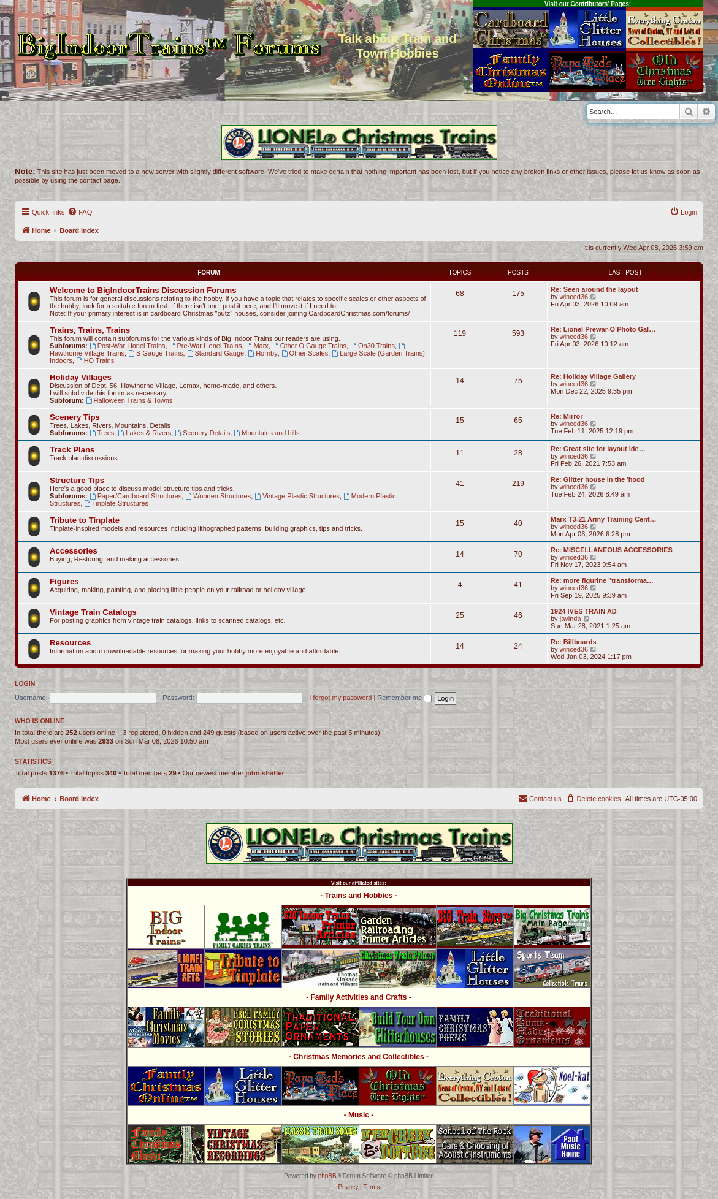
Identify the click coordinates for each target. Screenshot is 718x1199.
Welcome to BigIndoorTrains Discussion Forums (143, 290)
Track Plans (72, 449)
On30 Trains (372, 345)
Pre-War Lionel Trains (205, 345)
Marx (257, 345)
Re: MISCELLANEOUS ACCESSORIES (612, 550)
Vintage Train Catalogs (93, 612)
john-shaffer (265, 773)
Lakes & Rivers (144, 432)
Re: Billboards (574, 641)
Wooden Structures (218, 496)
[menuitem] (79, 212)
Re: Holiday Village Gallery (593, 376)
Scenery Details (202, 432)
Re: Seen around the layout (594, 289)
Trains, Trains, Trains (90, 330)
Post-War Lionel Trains (128, 345)
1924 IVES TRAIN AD (584, 611)
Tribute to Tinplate (85, 520)
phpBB (327, 1176)
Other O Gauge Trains (309, 345)
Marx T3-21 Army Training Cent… (604, 519)
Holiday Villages (81, 377)
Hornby (262, 353)
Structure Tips (77, 480)
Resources (70, 642)
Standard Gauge (216, 353)
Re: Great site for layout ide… (598, 448)
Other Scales (304, 353)
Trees (102, 432)
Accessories (73, 550)
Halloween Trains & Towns (129, 400)
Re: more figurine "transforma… (602, 580)
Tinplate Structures (116, 503)
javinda (570, 618)
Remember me (404, 697)
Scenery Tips (75, 417)
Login (25, 683)
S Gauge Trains (155, 353)
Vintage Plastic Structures (297, 496)
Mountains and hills (266, 432)
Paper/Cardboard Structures (135, 496)
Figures (64, 581)
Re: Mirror (567, 416)
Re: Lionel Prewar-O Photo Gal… (603, 329)
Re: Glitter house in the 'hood (598, 479)
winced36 (574, 296)
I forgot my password (340, 697)
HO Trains (95, 360)
